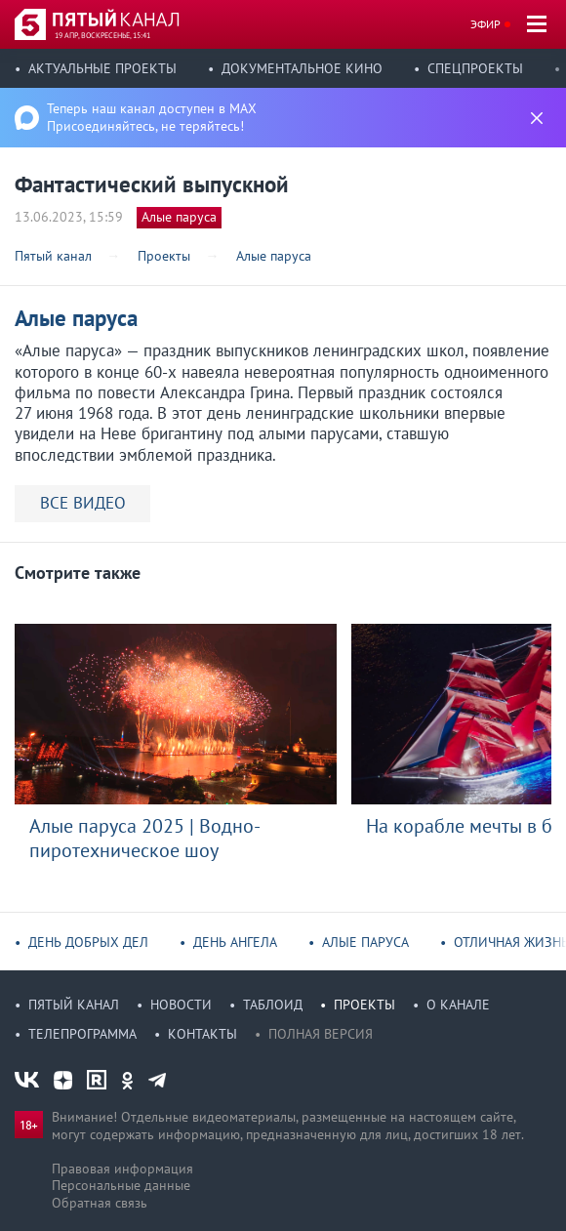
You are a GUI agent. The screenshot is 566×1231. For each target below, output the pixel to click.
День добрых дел (88, 942)
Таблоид (273, 1004)
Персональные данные (121, 1185)
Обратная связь (99, 1202)
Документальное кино (302, 68)
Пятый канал (73, 1004)
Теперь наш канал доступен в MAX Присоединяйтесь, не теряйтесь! (152, 117)
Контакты (202, 1034)
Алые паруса (179, 217)
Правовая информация (122, 1168)
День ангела (235, 942)
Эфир (485, 24)
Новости (181, 1004)
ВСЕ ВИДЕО (83, 502)
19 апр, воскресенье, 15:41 (102, 35)
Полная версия (320, 1034)
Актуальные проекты (102, 68)
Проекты (364, 1004)
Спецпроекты (475, 68)
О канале (458, 1004)
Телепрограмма (82, 1034)
